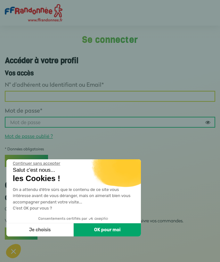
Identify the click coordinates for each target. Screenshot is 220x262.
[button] (13, 251)
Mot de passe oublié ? (29, 136)
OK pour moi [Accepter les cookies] (107, 230)
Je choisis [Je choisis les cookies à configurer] (40, 230)
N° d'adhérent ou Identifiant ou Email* (54, 84)
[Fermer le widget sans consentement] (36, 163)
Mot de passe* (23, 110)
